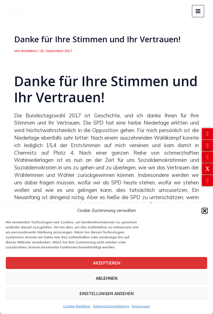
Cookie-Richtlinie (76, 306)
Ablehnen (107, 278)
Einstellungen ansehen (107, 293)
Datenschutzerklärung (111, 306)
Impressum (141, 306)
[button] (204, 211)
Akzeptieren (106, 263)
